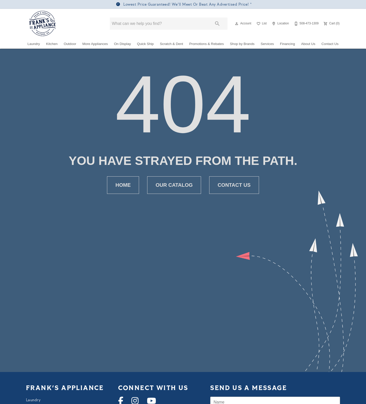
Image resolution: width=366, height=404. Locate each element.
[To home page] (42, 23)
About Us (308, 44)
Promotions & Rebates (206, 44)
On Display (122, 44)
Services (267, 44)
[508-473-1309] (306, 24)
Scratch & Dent (171, 44)
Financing (287, 44)
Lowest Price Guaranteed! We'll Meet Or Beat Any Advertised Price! (186, 5)
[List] (261, 24)
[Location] (280, 24)
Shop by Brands (242, 44)
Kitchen (51, 44)
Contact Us (330, 44)
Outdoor (70, 44)
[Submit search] (217, 23)
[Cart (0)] (331, 24)
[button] (237, 24)
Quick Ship (145, 44)
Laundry (33, 44)
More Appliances (95, 44)
